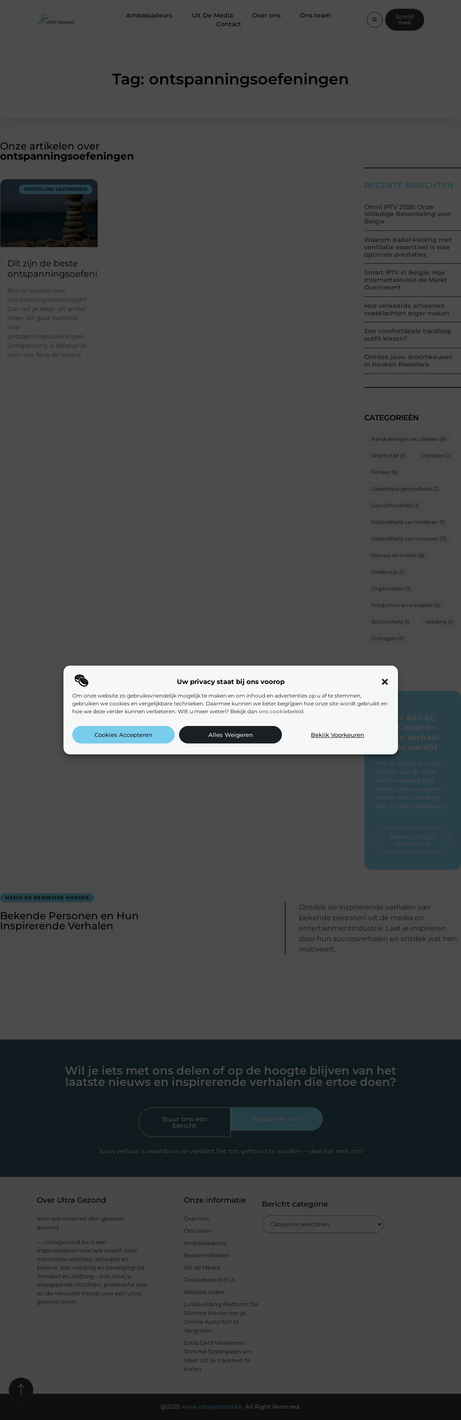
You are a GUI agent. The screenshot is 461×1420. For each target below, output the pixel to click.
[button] (384, 681)
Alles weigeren (230, 735)
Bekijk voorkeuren (337, 735)
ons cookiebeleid (281, 711)
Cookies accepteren (123, 735)
